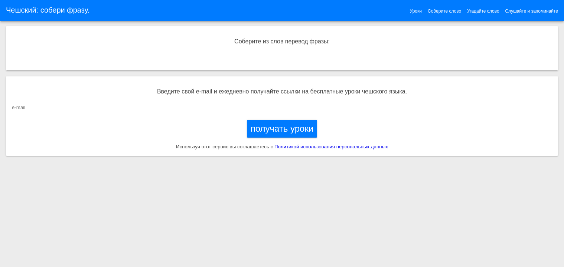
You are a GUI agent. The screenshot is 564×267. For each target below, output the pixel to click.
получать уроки (282, 128)
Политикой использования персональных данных (331, 146)
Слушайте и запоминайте (531, 11)
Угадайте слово (483, 11)
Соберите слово (444, 11)
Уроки (416, 11)
